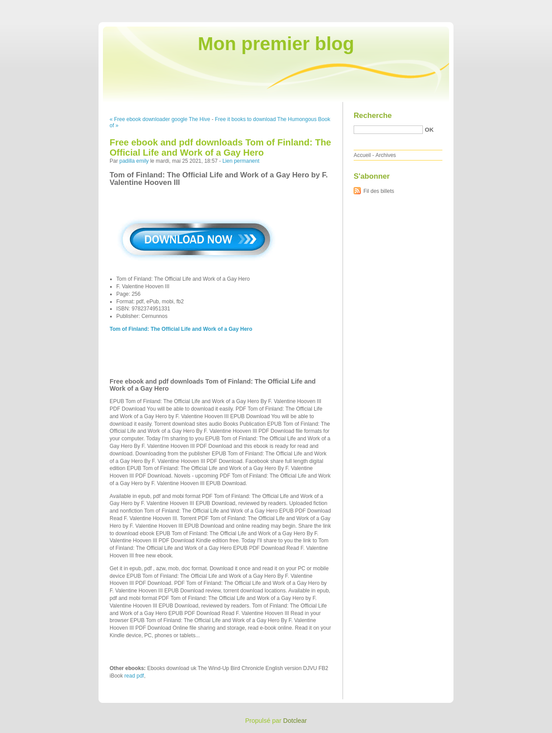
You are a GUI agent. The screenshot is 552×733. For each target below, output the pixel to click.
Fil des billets (378, 191)
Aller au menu (482, 6)
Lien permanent (240, 161)
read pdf (134, 676)
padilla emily (134, 161)
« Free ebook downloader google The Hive (160, 119)
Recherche (373, 115)
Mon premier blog (276, 43)
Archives (385, 155)
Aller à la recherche (526, 6)
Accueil (362, 155)
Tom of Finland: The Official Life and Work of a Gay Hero (181, 329)
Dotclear (295, 720)
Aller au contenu (443, 6)
